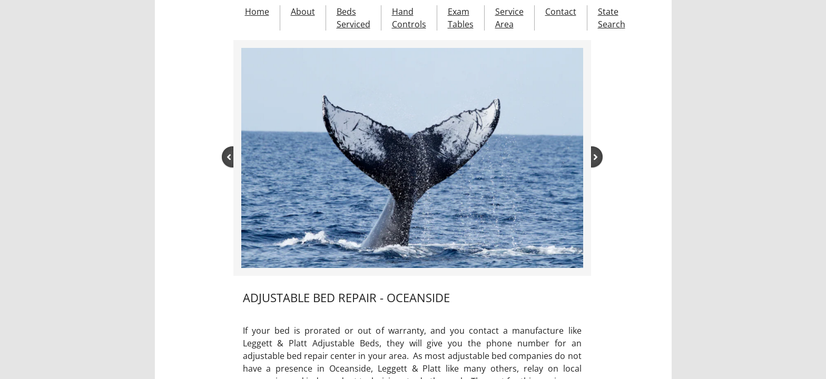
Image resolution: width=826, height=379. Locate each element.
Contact (560, 11)
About (303, 11)
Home (257, 11)
